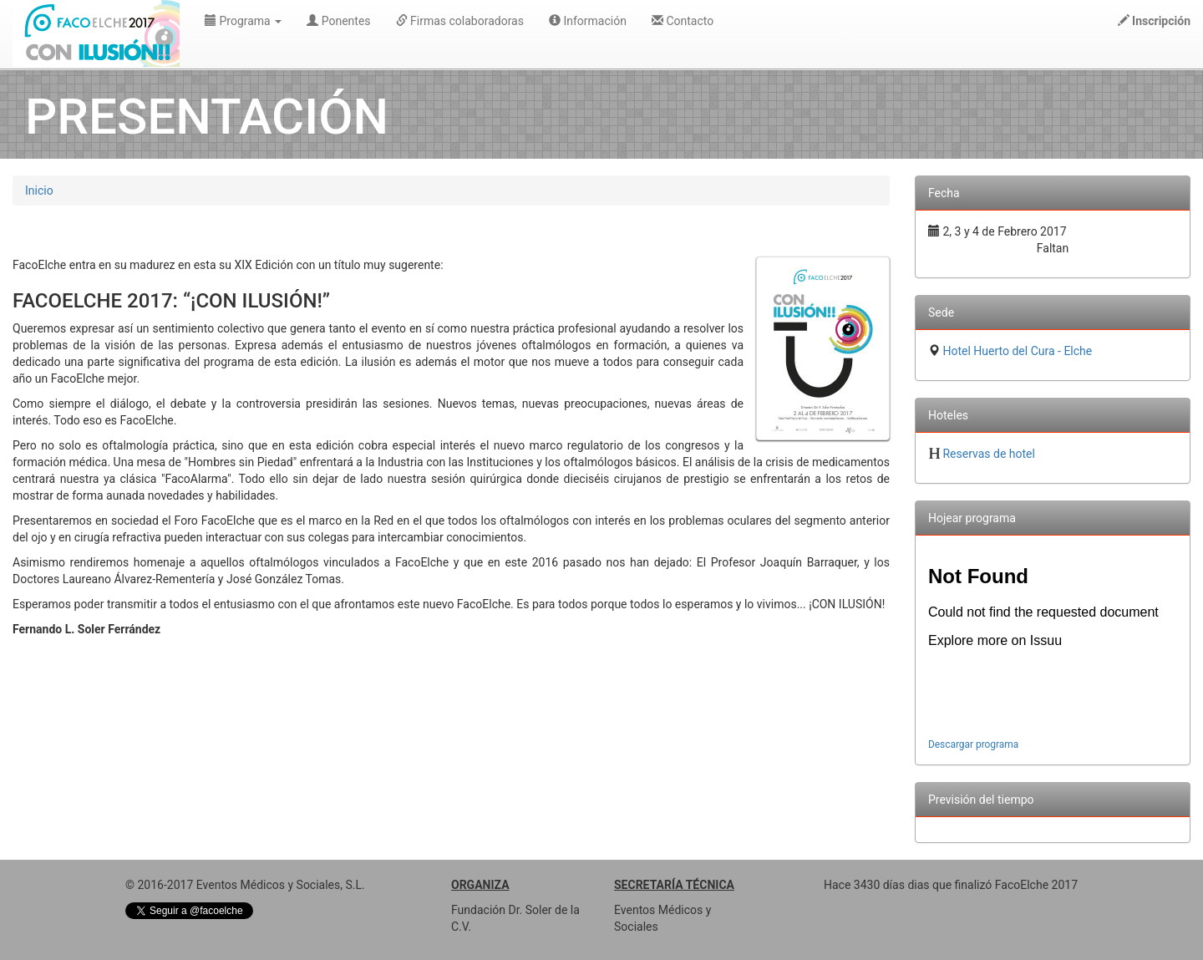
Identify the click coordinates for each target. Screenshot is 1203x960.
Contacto (682, 21)
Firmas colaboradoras (460, 21)
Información (588, 21)
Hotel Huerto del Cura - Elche (1017, 351)
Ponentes (338, 21)
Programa (243, 21)
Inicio (39, 190)
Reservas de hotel (988, 453)
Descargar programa (973, 744)
